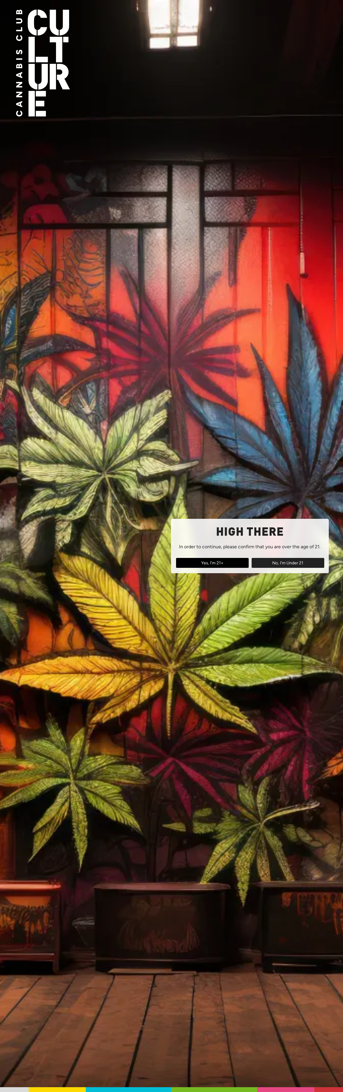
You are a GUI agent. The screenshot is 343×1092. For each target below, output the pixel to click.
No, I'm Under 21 (287, 562)
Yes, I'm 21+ (212, 562)
